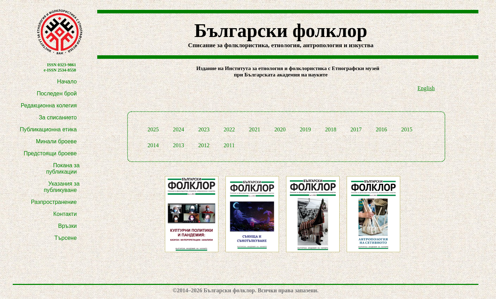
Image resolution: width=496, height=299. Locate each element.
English (426, 88)
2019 (305, 129)
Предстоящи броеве (50, 153)
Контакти (65, 214)
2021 (254, 129)
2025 (153, 129)
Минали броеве (56, 141)
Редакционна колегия (49, 105)
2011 (229, 145)
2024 (178, 129)
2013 (178, 145)
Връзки (67, 226)
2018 (330, 129)
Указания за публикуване (62, 187)
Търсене (66, 238)
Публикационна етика (48, 129)
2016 (381, 129)
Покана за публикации (63, 168)
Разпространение (54, 202)
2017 (356, 129)
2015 (407, 129)
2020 (280, 129)
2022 (229, 129)
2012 (204, 145)
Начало (67, 82)
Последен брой (57, 93)
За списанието (58, 117)
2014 (153, 145)
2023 (204, 129)
